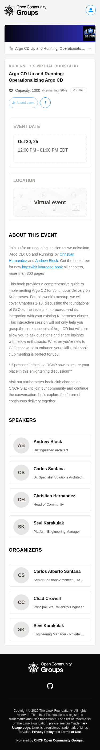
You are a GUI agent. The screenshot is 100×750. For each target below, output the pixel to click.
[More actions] (45, 102)
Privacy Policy (43, 732)
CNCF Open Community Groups (58, 740)
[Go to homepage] (28, 10)
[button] (50, 445)
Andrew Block (46, 261)
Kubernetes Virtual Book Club (43, 66)
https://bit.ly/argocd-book (42, 267)
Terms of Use (71, 732)
